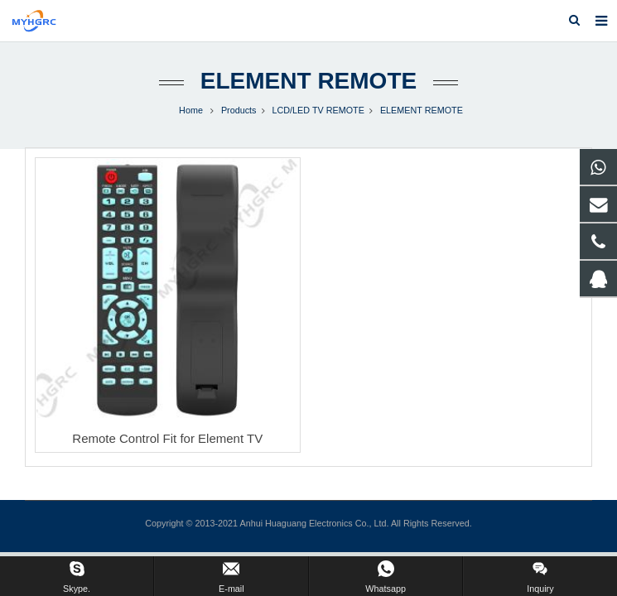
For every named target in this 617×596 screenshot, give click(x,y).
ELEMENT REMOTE (308, 81)
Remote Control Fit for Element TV (167, 438)
